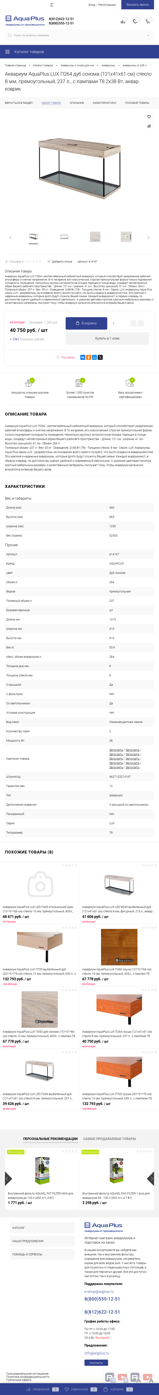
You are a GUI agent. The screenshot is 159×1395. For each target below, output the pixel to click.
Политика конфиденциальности (27, 1377)
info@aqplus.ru (96, 1353)
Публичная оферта (18, 1380)
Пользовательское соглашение (27, 1374)
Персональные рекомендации (50, 1139)
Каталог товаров (24, 52)
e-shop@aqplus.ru (99, 1292)
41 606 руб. (119, 919)
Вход (92, 4)
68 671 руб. (40, 919)
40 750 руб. (119, 1043)
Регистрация (107, 4)
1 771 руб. (20, 1203)
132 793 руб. (40, 981)
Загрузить (116, 750)
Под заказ (65, 357)
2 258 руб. (94, 1203)
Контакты (96, 1363)
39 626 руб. (40, 1106)
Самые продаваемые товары (109, 1139)
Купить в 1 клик (107, 339)
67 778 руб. (119, 981)
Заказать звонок (137, 4)
